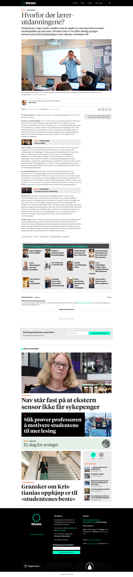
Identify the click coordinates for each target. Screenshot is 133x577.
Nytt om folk (98, 4)
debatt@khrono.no (89, 522)
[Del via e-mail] (109, 109)
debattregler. (61, 530)
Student (90, 4)
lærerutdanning (55, 236)
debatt (35, 236)
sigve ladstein (27, 236)
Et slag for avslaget (97, 474)
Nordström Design (94, 540)
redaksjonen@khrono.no (91, 520)
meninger (66, 236)
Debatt (83, 4)
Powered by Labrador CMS (66, 574)
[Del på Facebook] (99, 109)
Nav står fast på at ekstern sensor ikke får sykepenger (100, 497)
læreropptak (44, 236)
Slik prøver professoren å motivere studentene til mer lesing (99, 482)
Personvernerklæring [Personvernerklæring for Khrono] (36, 534)
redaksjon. (71, 528)
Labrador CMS (92, 543)
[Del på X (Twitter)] (102, 109)
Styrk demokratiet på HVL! (100, 489)
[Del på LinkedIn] (106, 109)
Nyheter (75, 4)
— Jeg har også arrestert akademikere (99, 468)
